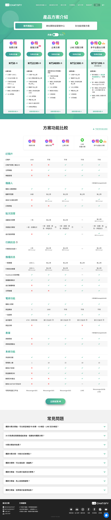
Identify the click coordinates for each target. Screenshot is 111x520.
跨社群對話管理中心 (55, 25)
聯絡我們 (89, 5)
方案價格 (72, 5)
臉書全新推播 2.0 (41, 5)
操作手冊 (80, 5)
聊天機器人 (29, 25)
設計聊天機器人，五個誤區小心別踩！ (29, 509)
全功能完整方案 (82, 25)
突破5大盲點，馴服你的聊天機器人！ (29, 511)
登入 (97, 5)
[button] (55, 426)
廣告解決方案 (53, 5)
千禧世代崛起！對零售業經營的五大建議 (29, 507)
